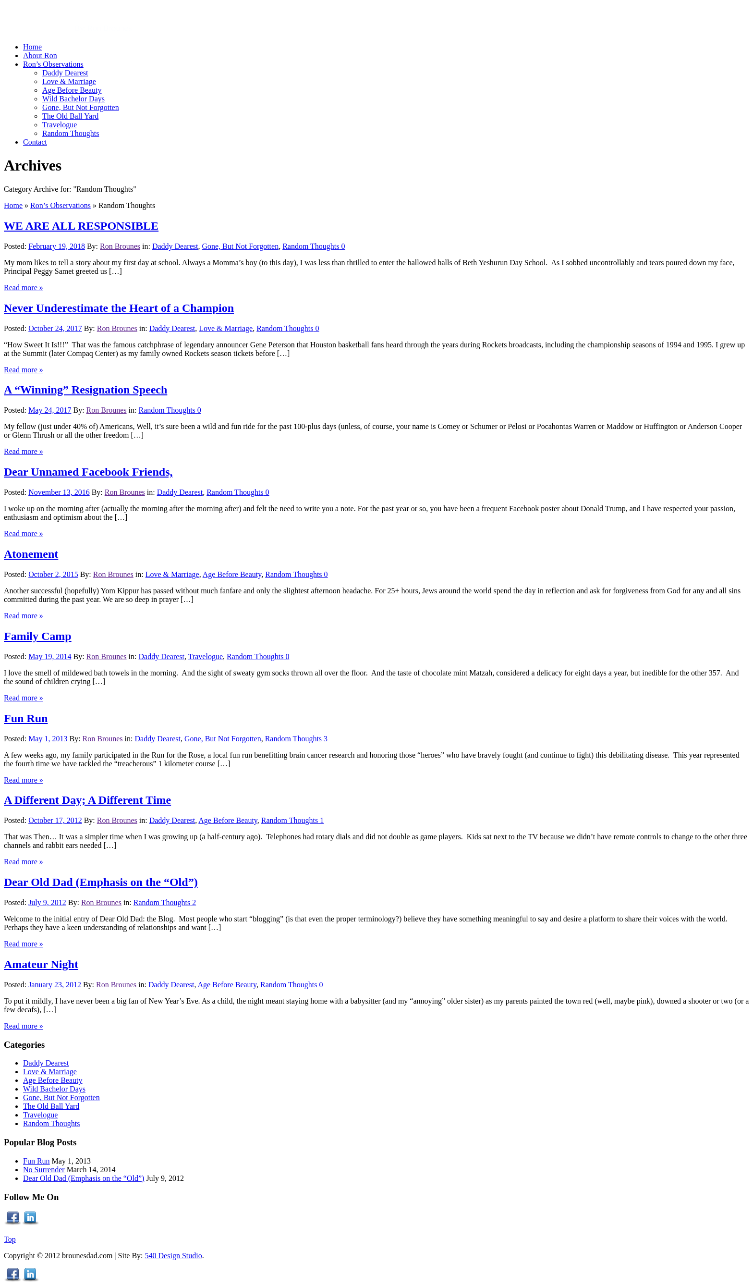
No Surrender (44, 1169)
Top (10, 1239)
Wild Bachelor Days (54, 1089)
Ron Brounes (120, 246)
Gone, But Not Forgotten (240, 246)
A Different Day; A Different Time (87, 800)
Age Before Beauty (232, 574)
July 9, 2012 (47, 902)
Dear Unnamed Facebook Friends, (88, 472)
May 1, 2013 (47, 739)
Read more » (23, 287)
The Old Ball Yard (51, 1106)
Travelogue (205, 656)
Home (13, 205)
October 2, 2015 (53, 574)
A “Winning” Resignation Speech (85, 389)
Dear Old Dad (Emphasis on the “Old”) (101, 882)
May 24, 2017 (49, 410)
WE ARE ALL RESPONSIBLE (81, 226)
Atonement (31, 554)
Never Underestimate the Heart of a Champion (119, 308)
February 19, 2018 (56, 246)
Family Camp (38, 636)
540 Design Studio (173, 1255)
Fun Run (26, 718)
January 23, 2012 (54, 985)
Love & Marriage (226, 328)
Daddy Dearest (175, 246)
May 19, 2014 (49, 656)
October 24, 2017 (55, 328)
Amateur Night (41, 964)
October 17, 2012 (55, 820)
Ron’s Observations (60, 205)
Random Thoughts (310, 246)
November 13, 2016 (59, 492)
